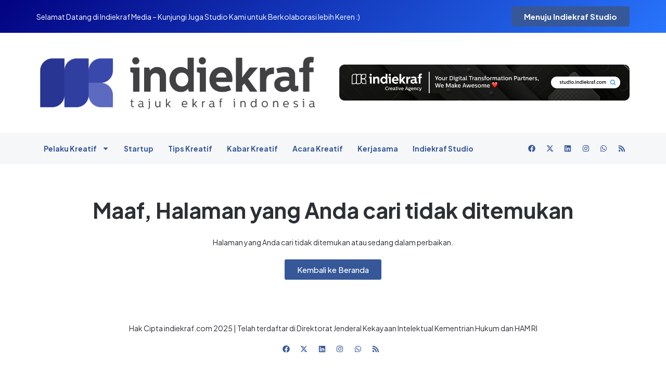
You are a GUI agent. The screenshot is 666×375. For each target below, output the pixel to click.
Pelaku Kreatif (76, 148)
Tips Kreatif (190, 148)
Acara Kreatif (317, 148)
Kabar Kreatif (252, 148)
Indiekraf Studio (443, 148)
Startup (138, 148)
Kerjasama (377, 148)
